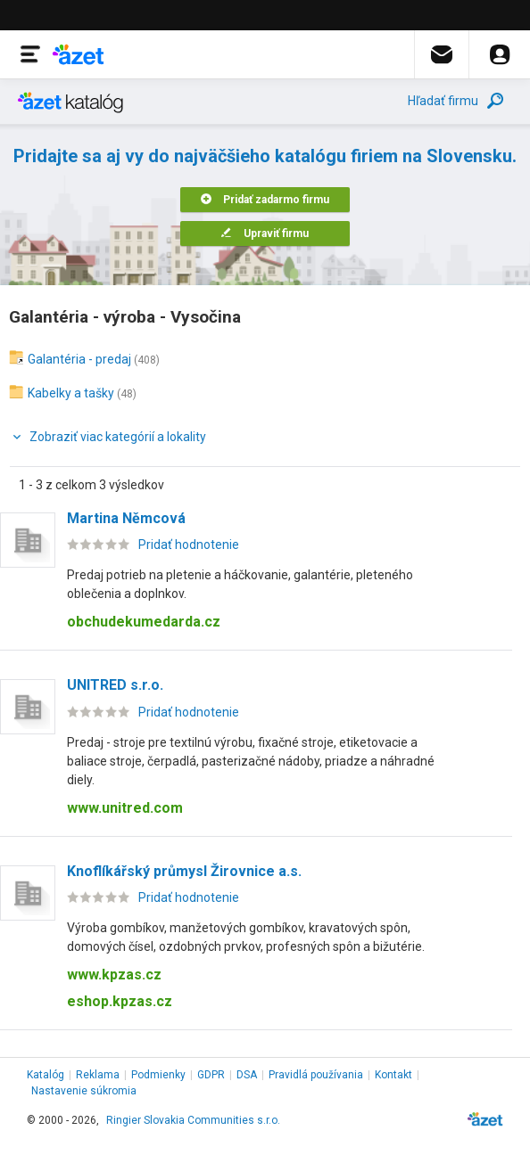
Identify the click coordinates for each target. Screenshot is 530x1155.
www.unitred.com (125, 807)
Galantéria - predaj (79, 359)
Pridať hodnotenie (188, 544)
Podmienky (158, 1075)
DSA (246, 1075)
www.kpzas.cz (114, 974)
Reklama (98, 1075)
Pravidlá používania (316, 1075)
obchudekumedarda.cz (143, 621)
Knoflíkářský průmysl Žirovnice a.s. (184, 871)
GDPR (211, 1075)
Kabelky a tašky (71, 393)
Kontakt (393, 1075)
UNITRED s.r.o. (115, 684)
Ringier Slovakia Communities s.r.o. (193, 1120)
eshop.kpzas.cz (119, 1001)
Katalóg (45, 1075)
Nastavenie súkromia (84, 1091)
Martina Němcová (126, 518)
